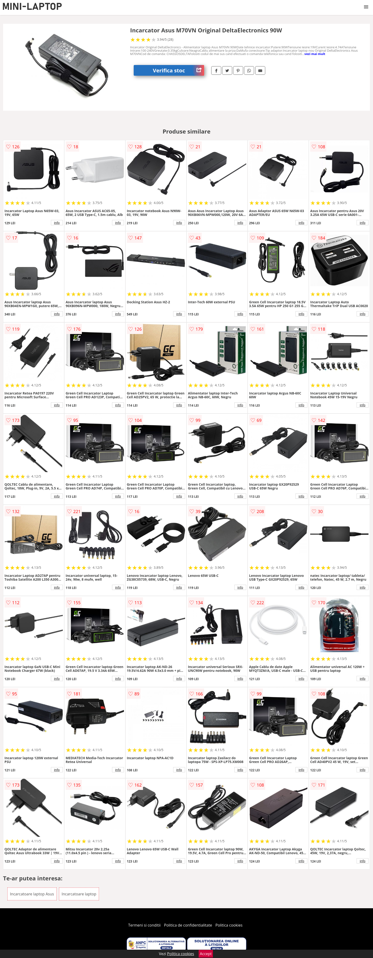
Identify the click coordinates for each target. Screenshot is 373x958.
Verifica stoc (178, 70)
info (57, 222)
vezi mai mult (314, 54)
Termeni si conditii (144, 925)
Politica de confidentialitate (188, 925)
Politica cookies (229, 925)
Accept (206, 953)
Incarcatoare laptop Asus (32, 894)
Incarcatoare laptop (79, 894)
